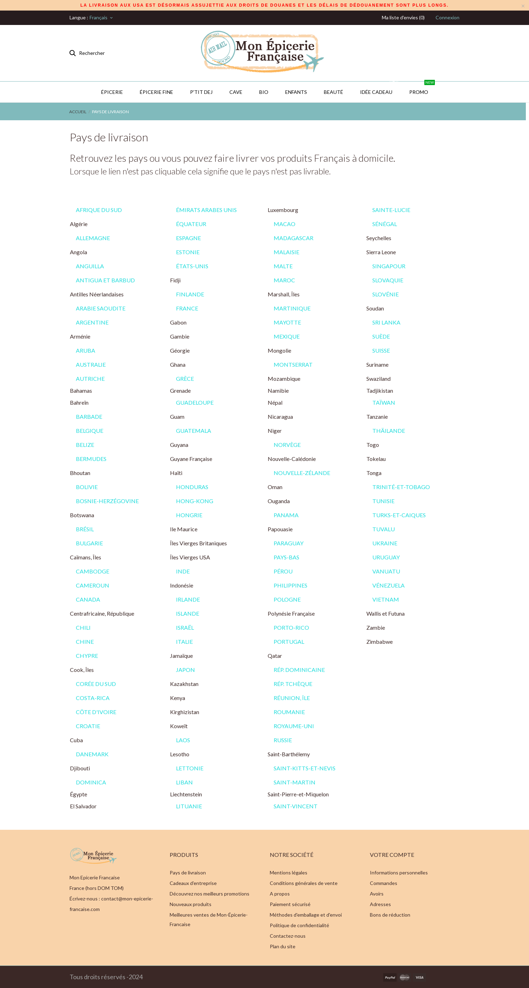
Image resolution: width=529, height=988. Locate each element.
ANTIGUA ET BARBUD (105, 280)
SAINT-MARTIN (294, 782)
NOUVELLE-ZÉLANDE (302, 472)
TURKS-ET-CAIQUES (399, 515)
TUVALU (383, 529)
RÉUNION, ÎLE (292, 697)
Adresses (380, 904)
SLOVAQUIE (387, 280)
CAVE (235, 92)
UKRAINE (384, 543)
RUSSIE (283, 740)
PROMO (422, 88)
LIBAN (184, 782)
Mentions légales (288, 872)
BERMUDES (91, 458)
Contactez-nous (288, 936)
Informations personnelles (399, 872)
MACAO (284, 223)
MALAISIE (286, 252)
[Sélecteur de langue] (102, 17)
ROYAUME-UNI (294, 726)
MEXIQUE (287, 336)
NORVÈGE (287, 444)
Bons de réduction (390, 915)
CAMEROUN (92, 585)
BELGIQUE (89, 430)
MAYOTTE (287, 322)
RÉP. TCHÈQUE (293, 683)
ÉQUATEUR (191, 223)
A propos (280, 894)
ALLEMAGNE (93, 238)
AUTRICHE (90, 378)
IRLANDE (188, 599)
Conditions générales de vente (304, 883)
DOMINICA (91, 782)
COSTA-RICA (93, 697)
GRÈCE (185, 378)
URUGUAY (386, 557)
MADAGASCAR (293, 238)
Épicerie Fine (156, 92)
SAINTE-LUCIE (391, 209)
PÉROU (283, 571)
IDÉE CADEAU (379, 88)
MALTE (283, 266)
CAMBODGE (92, 571)
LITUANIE (189, 806)
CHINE (85, 641)
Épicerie (112, 92)
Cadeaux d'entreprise (193, 883)
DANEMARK (92, 754)
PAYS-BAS (286, 557)
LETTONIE (189, 768)
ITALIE (184, 641)
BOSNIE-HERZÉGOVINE (107, 501)
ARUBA (85, 350)
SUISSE (381, 350)
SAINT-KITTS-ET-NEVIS (304, 768)
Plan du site (282, 946)
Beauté (333, 92)
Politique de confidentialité (299, 925)
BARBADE (89, 416)
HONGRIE (189, 515)
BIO (263, 92)
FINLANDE (190, 294)
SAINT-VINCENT (296, 806)
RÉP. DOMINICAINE (299, 669)
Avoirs (377, 894)
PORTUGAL (289, 641)
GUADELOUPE (195, 402)
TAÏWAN (383, 402)
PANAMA (286, 515)
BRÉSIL (85, 529)
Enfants (296, 92)
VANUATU (386, 571)
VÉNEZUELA (388, 585)
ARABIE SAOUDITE (100, 308)
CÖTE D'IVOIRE (96, 711)
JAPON (185, 669)
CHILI (83, 627)
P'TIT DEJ (201, 92)
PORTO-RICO (291, 627)
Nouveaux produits (190, 904)
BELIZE (85, 444)
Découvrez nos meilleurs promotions (209, 894)
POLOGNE (287, 599)
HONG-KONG (194, 501)
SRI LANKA (386, 322)
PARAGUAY (288, 543)
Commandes (383, 883)
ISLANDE (187, 613)
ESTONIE (188, 252)
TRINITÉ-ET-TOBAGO (401, 486)
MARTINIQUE (292, 308)
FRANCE (187, 308)
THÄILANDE (388, 430)
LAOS (183, 740)
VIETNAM (385, 599)
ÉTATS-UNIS (192, 266)
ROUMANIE (289, 711)
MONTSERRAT (293, 364)
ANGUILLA (90, 266)
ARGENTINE (92, 322)
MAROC (284, 280)
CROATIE (88, 726)
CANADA (88, 599)
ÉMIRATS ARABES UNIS (206, 209)
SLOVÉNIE (385, 294)
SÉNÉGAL (384, 223)
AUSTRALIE (91, 364)
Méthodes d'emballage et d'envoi (306, 915)
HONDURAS (192, 486)
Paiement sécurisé (290, 904)
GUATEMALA (193, 430)
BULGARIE (89, 543)
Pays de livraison (188, 872)
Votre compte (392, 854)
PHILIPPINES (290, 585)
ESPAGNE (188, 238)
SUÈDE (381, 336)
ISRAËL (185, 627)
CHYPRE (87, 655)
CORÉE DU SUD (96, 683)
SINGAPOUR (388, 266)
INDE (183, 571)
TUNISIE (383, 501)
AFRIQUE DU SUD (99, 209)
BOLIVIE (87, 486)
